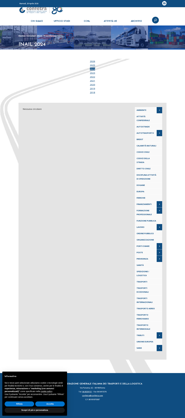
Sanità (140, 265)
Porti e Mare (143, 246)
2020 (92, 84)
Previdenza (50, 35)
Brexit (140, 139)
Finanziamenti (144, 204)
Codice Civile (143, 152)
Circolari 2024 (34, 35)
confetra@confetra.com (92, 395)
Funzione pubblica (146, 220)
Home (21, 35)
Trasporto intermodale (143, 327)
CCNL (87, 23)
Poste (140, 252)
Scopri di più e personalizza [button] (34, 410)
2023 (92, 72)
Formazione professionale (144, 212)
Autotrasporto (145, 133)
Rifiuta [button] (19, 404)
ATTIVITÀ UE (110, 23)
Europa (140, 191)
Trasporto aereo (146, 308)
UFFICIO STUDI (62, 23)
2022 (92, 76)
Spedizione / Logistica (143, 273)
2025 (92, 65)
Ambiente (141, 110)
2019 (92, 88)
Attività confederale (143, 118)
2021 (92, 80)
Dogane (141, 185)
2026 (92, 61)
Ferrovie (141, 198)
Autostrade (143, 126)
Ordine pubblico (145, 233)
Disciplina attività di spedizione (146, 177)
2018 (92, 92)
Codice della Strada (143, 160)
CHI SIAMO (37, 23)
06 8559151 (87, 391)
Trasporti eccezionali (143, 290)
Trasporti (142, 281)
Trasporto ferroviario (143, 317)
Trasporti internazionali (145, 300)
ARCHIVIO (136, 23)
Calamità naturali (146, 145)
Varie (139, 348)
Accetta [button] (50, 404)
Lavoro (140, 227)
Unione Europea (145, 341)
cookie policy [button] (46, 391)
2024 (92, 69)
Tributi (140, 335)
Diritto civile (143, 168)
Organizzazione (145, 239)
